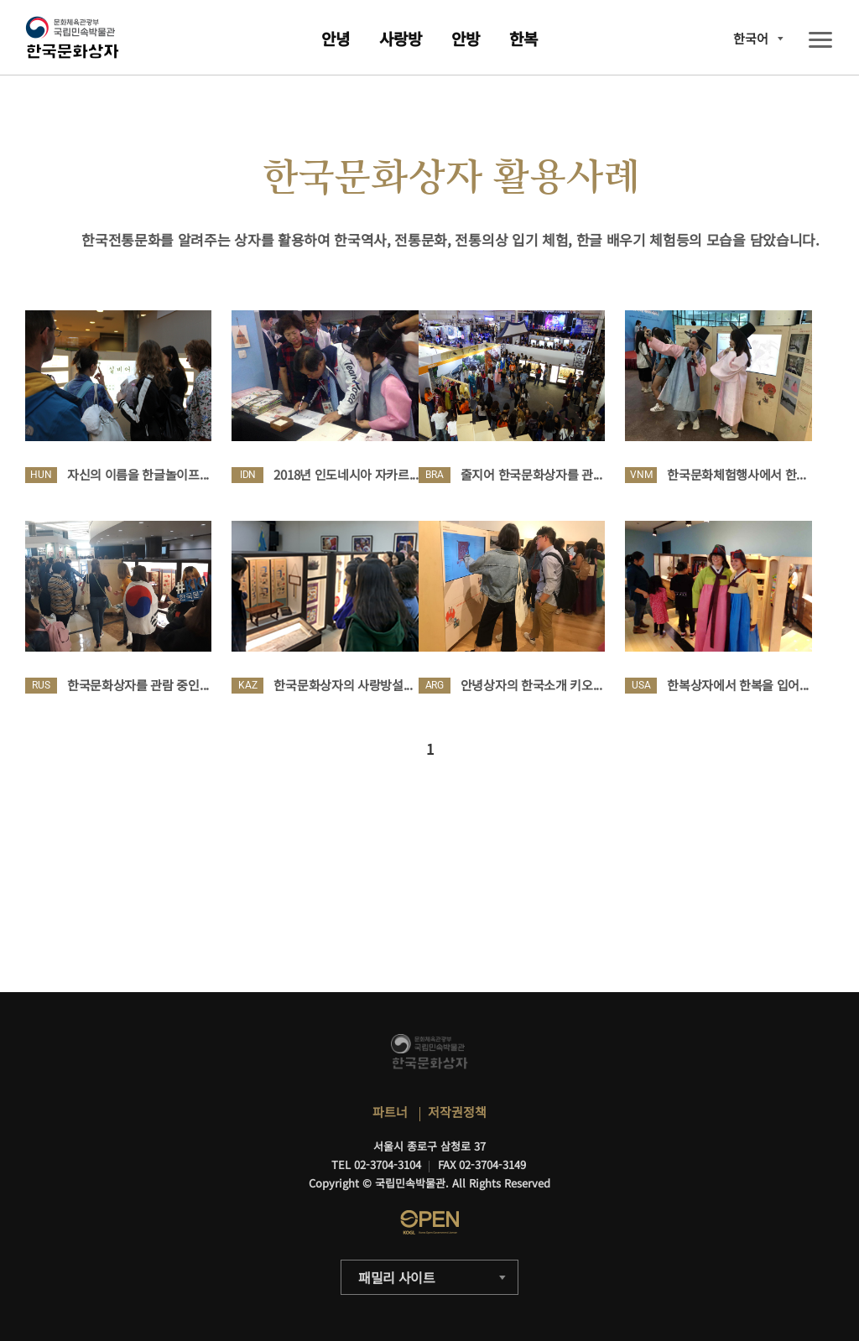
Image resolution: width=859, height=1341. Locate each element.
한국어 (750, 38)
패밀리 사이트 (396, 1277)
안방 (465, 38)
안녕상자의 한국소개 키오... (531, 685)
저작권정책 (457, 1111)
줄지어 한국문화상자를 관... (531, 474)
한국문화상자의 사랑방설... (342, 685)
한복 (523, 38)
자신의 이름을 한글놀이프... (138, 474)
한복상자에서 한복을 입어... (738, 685)
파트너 (390, 1111)
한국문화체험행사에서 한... (736, 474)
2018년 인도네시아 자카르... (345, 474)
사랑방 (400, 38)
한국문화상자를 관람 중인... (138, 685)
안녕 (335, 38)
